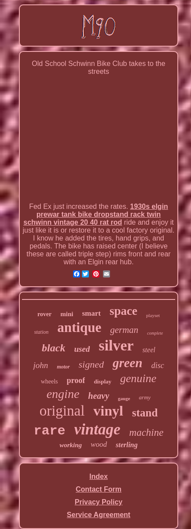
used (82, 349)
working (70, 445)
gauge (124, 398)
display (102, 381)
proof (76, 380)
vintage (97, 429)
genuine (138, 378)
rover (44, 314)
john (40, 365)
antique (79, 327)
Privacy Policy (99, 502)
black (53, 348)
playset (153, 315)
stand (145, 413)
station (41, 332)
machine (146, 432)
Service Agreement (98, 514)
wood (99, 444)
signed (91, 364)
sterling (127, 445)
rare (50, 430)
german (124, 330)
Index (98, 476)
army (145, 397)
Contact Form (98, 489)
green (128, 363)
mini (66, 313)
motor (63, 367)
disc (157, 365)
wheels (49, 381)
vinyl (108, 411)
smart (91, 313)
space (123, 310)
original (62, 411)
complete (155, 333)
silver (116, 345)
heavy (98, 396)
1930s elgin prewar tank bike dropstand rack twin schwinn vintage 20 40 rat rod (95, 214)
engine (63, 394)
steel (149, 350)
